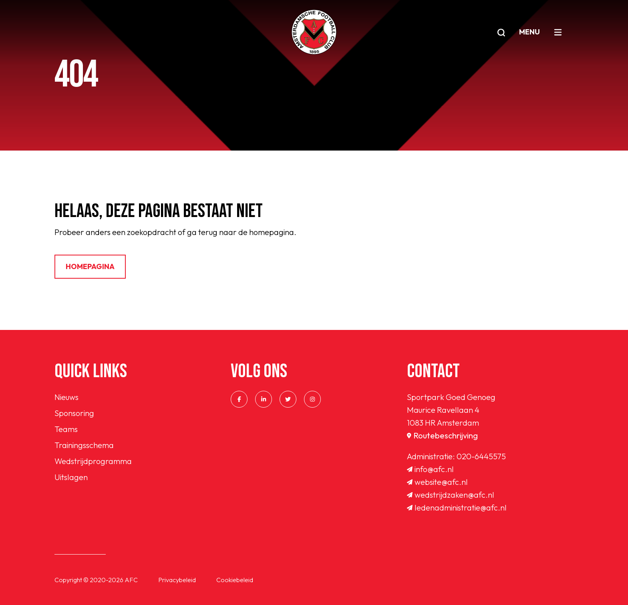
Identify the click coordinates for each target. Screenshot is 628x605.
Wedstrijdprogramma (93, 461)
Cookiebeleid (234, 580)
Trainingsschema (84, 445)
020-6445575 (481, 456)
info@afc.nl (430, 469)
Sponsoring (74, 413)
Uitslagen (71, 477)
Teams (66, 429)
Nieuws (66, 397)
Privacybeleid (177, 580)
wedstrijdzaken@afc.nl (450, 495)
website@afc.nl (437, 482)
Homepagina (90, 266)
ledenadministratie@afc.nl (457, 507)
